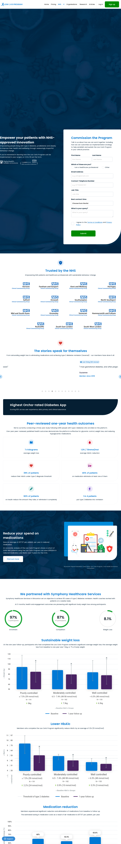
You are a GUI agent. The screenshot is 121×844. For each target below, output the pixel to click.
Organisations (71, 4)
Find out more (13, 559)
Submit (83, 233)
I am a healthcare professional (86, 167)
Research (83, 4)
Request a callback (103, 838)
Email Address (77, 172)
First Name (75, 155)
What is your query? (79, 208)
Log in (101, 4)
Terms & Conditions (94, 222)
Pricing (53, 4)
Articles (92, 4)
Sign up (112, 4)
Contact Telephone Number (82, 181)
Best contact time (78, 199)
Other (107, 167)
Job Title (74, 190)
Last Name (96, 155)
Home (46, 4)
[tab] (42, 391)
